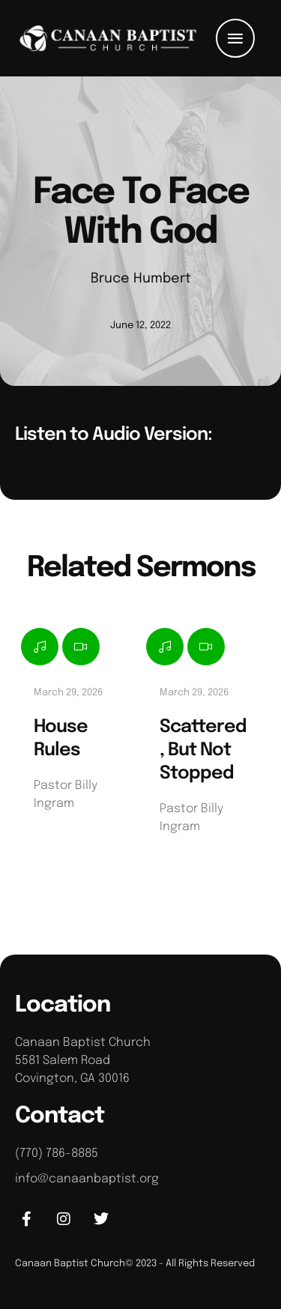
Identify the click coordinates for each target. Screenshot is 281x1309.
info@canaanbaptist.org (87, 1179)
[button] (235, 38)
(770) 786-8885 (56, 1153)
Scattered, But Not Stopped (203, 750)
